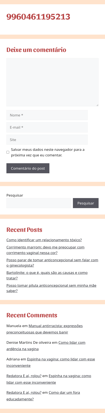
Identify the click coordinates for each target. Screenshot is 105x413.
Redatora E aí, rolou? (23, 375)
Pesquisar (14, 195)
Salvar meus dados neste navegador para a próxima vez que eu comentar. (48, 152)
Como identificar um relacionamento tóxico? (44, 239)
